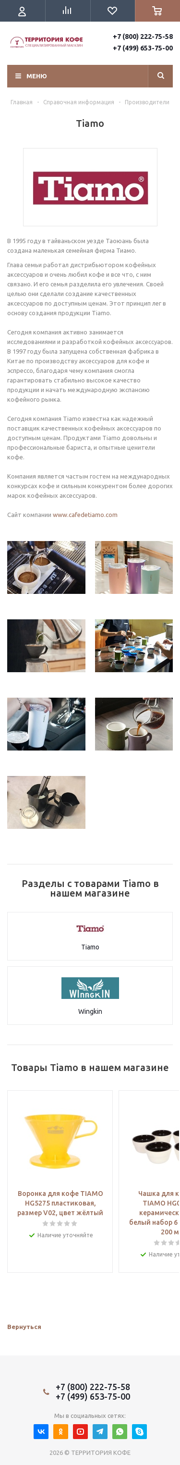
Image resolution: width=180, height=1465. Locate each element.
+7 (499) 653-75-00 (143, 48)
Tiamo (90, 947)
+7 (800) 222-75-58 (143, 36)
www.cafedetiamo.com (85, 514)
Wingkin (90, 1011)
